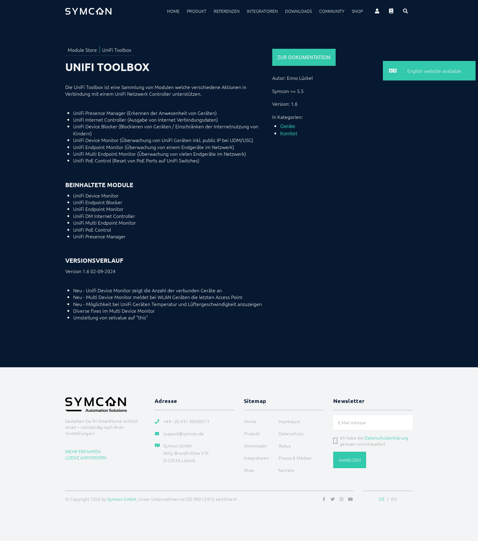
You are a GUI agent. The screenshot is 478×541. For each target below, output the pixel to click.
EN (394, 499)
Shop (357, 11)
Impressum (289, 421)
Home (173, 11)
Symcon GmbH (122, 499)
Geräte (287, 126)
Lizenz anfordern (86, 457)
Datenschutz (291, 433)
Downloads (298, 11)
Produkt (196, 11)
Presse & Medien (295, 458)
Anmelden (349, 460)
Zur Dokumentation (303, 57)
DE (382, 499)
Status (285, 446)
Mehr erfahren (83, 451)
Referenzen (227, 11)
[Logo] (88, 11)
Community (331, 11)
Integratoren (262, 11)
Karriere (286, 470)
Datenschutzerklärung (386, 438)
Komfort (288, 133)
